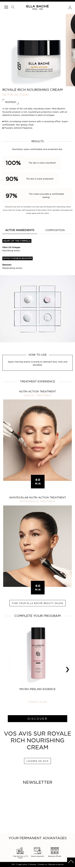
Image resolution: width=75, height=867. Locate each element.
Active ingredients (19, 230)
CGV (13, 864)
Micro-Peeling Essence (37, 689)
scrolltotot (71, 861)
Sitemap (32, 864)
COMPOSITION (55, 230)
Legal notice (22, 864)
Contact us (42, 864)
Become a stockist (56, 864)
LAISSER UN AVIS (38, 761)
